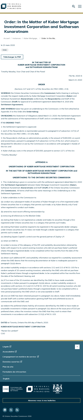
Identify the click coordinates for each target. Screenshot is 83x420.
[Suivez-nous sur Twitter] (11, 410)
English (6, 378)
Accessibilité (10, 351)
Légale (7, 346)
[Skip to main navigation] (79, 6)
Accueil (7, 38)
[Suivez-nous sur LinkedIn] (5, 410)
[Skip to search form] (73, 6)
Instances (17, 38)
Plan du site (8, 367)
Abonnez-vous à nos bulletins (42, 400)
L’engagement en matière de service (21, 357)
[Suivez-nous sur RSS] (17, 410)
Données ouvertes (13, 362)
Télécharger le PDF (12, 57)
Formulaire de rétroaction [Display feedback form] (14, 372)
